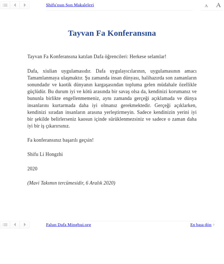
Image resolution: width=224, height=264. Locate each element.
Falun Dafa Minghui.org (68, 225)
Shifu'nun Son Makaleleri (70, 5)
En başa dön (200, 225)
